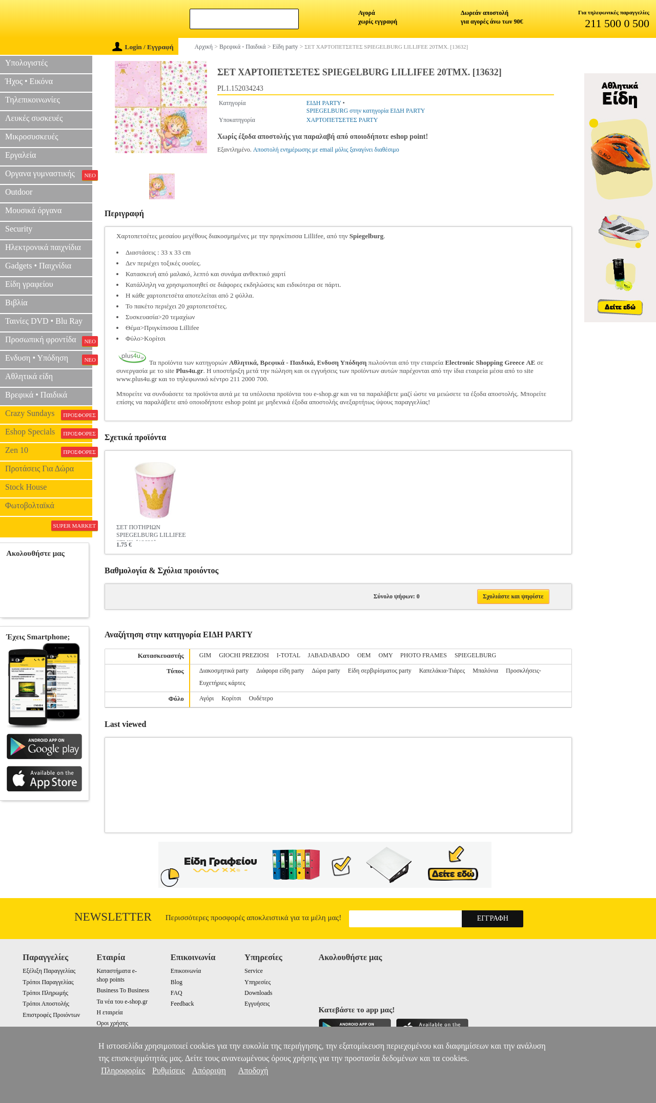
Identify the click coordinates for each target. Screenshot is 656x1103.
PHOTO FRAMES (423, 655)
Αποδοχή (253, 1070)
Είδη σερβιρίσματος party (380, 670)
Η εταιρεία (109, 1012)
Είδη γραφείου (29, 284)
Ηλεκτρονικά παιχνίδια (43, 247)
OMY (386, 655)
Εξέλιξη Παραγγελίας (49, 970)
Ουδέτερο (261, 698)
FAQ (176, 992)
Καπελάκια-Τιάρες (442, 670)
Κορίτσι (231, 698)
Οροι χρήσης (112, 1023)
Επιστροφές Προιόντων (51, 1014)
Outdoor (18, 192)
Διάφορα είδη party (280, 670)
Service (253, 970)
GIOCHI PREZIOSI (244, 655)
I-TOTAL (288, 655)
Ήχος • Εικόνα (29, 81)
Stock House (26, 487)
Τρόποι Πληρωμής (45, 992)
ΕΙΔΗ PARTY (323, 103)
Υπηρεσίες (257, 982)
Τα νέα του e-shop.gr (121, 1001)
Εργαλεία (20, 155)
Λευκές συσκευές (34, 118)
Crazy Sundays (48, 414)
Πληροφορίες (123, 1070)
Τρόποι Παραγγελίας (48, 982)
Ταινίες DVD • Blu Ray (44, 321)
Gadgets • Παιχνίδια (38, 265)
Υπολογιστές (26, 62)
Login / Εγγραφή (143, 47)
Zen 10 (48, 451)
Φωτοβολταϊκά (29, 505)
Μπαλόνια (485, 670)
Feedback (182, 1003)
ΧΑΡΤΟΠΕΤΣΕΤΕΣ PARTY (342, 119)
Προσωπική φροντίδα (48, 340)
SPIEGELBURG (475, 655)
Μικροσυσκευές (31, 136)
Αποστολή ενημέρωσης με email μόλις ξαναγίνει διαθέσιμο (326, 149)
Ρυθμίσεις (168, 1070)
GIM (205, 655)
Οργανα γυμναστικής (48, 174)
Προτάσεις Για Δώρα (39, 468)
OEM (364, 655)
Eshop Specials (48, 433)
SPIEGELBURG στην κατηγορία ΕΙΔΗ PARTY (365, 110)
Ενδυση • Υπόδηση (48, 359)
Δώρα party (326, 670)
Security (18, 228)
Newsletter (113, 916)
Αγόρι (206, 698)
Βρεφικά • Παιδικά (36, 394)
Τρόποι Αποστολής (46, 1003)
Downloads (258, 992)
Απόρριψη (208, 1070)
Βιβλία (16, 302)
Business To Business (122, 990)
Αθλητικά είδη (29, 376)
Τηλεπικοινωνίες (32, 99)
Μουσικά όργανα (33, 210)
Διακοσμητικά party (224, 670)
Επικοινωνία (186, 970)
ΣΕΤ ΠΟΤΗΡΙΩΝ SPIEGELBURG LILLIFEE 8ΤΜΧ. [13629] (151, 532)
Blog (176, 982)
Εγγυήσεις (257, 1003)
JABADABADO (329, 655)
